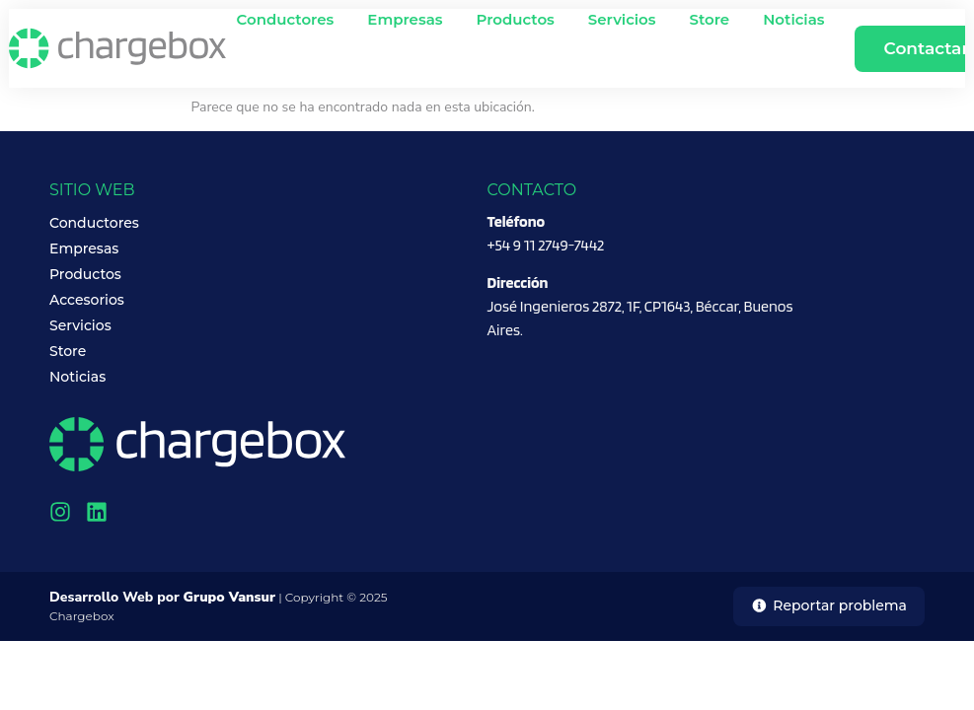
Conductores (286, 19)
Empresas (404, 19)
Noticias (793, 19)
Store (710, 19)
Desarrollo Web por (162, 597)
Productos (516, 19)
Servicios (622, 19)
